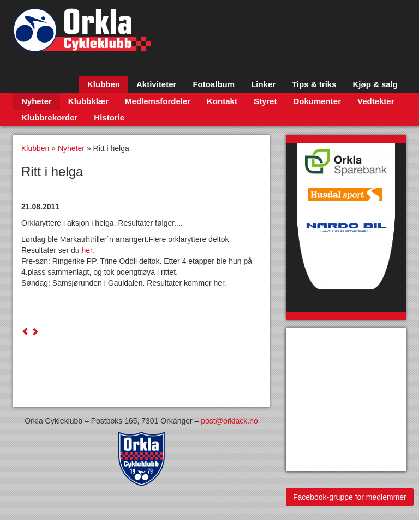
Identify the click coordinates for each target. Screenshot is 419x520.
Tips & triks (314, 84)
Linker (263, 84)
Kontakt (222, 101)
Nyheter (36, 101)
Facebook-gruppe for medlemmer (349, 497)
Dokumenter (317, 101)
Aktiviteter (156, 84)
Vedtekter (375, 101)
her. (88, 250)
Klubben (103, 84)
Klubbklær (88, 101)
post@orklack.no (229, 420)
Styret (265, 101)
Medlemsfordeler (157, 101)
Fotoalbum (214, 84)
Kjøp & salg (375, 84)
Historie (109, 117)
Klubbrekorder (49, 117)
